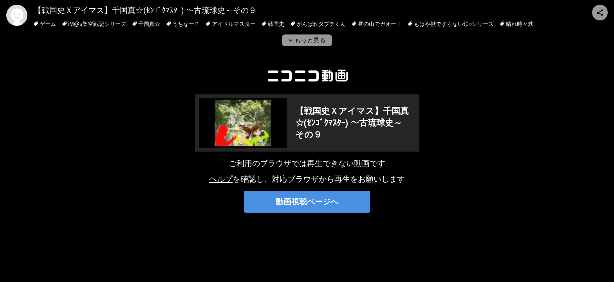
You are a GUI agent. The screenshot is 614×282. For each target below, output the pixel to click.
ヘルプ (221, 179)
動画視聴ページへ (307, 201)
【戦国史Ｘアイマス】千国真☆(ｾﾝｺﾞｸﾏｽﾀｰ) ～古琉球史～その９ (145, 10)
